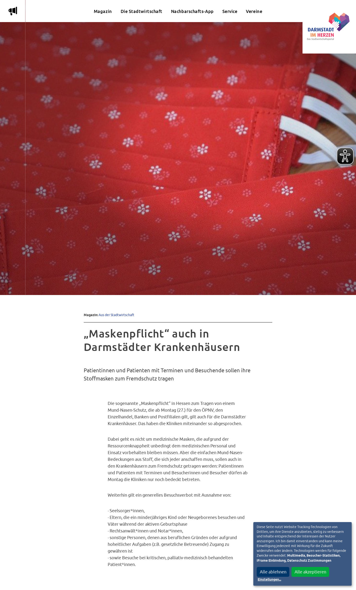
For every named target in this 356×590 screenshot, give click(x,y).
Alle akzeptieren (310, 571)
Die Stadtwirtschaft (141, 11)
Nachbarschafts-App (192, 11)
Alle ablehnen (273, 571)
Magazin (103, 11)
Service (229, 11)
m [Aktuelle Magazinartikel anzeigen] (12, 11)
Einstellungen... (269, 579)
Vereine (254, 11)
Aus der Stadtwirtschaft (116, 315)
